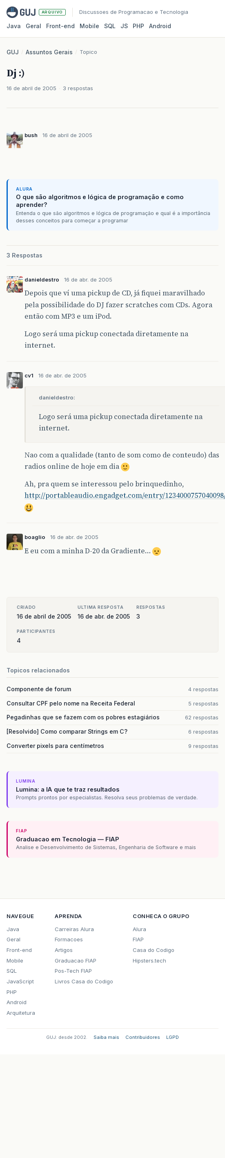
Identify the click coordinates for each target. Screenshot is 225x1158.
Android (160, 25)
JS (124, 25)
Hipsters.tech (149, 960)
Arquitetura (21, 1012)
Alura (139, 929)
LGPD (172, 1037)
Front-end (19, 950)
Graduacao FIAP (75, 960)
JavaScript (20, 981)
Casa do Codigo (153, 950)
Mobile (89, 25)
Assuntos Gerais (49, 52)
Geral (33, 25)
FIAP (138, 939)
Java (14, 25)
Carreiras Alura (74, 929)
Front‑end (60, 25)
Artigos (64, 950)
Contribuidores (142, 1037)
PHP (138, 25)
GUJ (13, 52)
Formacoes (69, 939)
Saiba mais (106, 1037)
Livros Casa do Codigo (84, 981)
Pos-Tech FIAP (73, 970)
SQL (110, 25)
